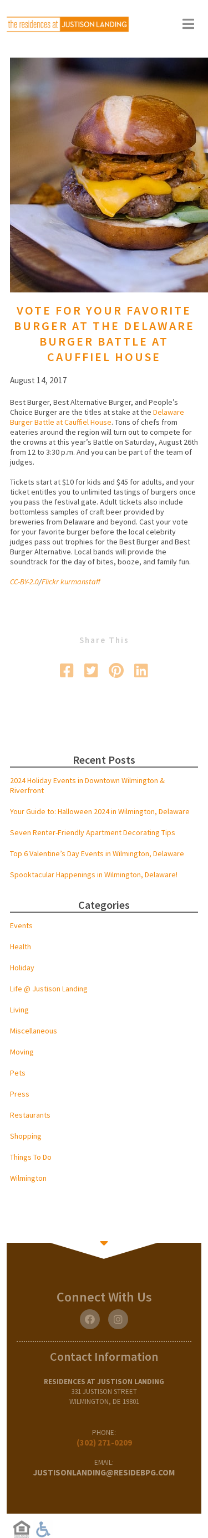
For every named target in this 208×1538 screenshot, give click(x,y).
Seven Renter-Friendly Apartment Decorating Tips (92, 832)
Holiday (22, 968)
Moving (22, 1052)
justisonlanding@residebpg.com (104, 1472)
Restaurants (30, 1115)
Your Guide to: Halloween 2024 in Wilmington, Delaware (100, 811)
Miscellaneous (33, 1031)
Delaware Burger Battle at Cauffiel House (97, 417)
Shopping (26, 1136)
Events (21, 925)
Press (19, 1094)
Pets (18, 1073)
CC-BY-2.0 (24, 582)
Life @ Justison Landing (49, 989)
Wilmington (28, 1178)
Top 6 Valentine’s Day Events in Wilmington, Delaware (97, 853)
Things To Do (31, 1157)
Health (20, 946)
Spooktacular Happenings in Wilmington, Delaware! (93, 874)
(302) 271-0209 (104, 1442)
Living (19, 1010)
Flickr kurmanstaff (71, 582)
